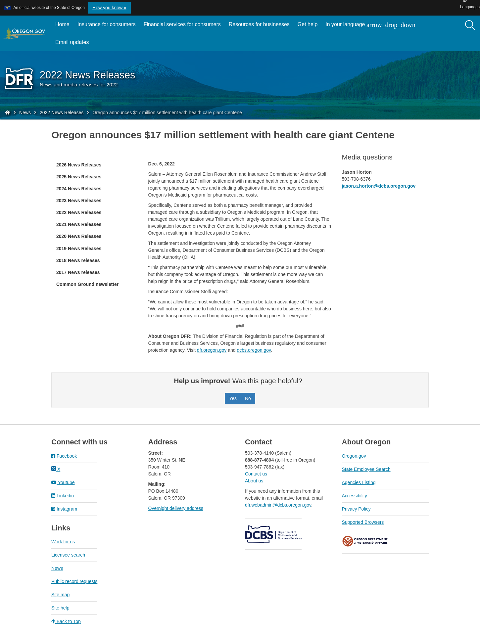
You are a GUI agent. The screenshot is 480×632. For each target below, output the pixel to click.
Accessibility (354, 495)
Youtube (63, 482)
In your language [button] (370, 24)
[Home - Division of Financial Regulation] (7, 112)
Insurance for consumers (106, 24)
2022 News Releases (61, 112)
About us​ (254, 480)
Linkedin (62, 495)
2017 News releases (78, 272)
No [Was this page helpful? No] (248, 398)
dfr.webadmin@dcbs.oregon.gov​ (278, 505)
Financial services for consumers (182, 24)
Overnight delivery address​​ (176, 508)
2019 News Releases (78, 248)
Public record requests (74, 581)
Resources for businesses (259, 24)
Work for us (63, 541)
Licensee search (68, 555)
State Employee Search (366, 469)
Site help (60, 607)
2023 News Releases (78, 200)
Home (62, 24)
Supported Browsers (363, 522)
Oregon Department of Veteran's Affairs (365, 541)
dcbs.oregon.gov (254, 350)
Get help (307, 24)
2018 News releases (78, 260)
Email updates (74, 44)
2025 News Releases (78, 176)
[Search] (470, 25)
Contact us (256, 473)
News (25, 112)
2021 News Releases (78, 224)
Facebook (64, 456)
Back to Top (66, 621)
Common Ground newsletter (87, 284)
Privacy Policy (356, 509)
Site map (60, 594)
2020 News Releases (78, 236)
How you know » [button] (109, 7)
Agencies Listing (359, 482)
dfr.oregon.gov (212, 350)
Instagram (64, 509)
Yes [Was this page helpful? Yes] (233, 398)
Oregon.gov (354, 456)
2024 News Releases (78, 188)
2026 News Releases (78, 164)
